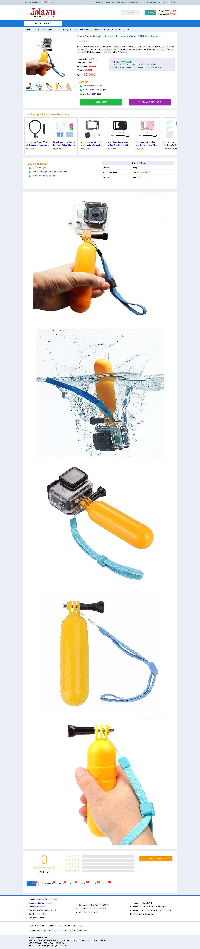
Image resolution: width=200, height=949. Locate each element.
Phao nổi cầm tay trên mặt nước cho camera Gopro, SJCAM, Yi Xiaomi (101, 30)
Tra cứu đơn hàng (150, 2)
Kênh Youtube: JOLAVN (88, 912)
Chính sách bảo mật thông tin (41, 903)
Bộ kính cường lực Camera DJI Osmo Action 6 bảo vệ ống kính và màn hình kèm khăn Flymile (90, 143)
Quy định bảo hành (36, 918)
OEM (90, 63)
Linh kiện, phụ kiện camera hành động (53, 30)
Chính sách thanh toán (38, 907)
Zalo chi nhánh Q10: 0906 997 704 (92, 909)
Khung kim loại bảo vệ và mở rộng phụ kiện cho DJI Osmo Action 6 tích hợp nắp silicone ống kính (118, 143)
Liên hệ (162, 2)
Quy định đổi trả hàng (101, 2)
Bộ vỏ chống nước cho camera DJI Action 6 (33, 143)
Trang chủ (30, 30)
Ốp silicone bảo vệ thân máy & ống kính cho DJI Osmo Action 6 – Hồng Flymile (172, 143)
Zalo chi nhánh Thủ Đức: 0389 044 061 (94, 905)
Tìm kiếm (130, 13)
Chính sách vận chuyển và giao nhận (43, 899)
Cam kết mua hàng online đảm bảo (126, 2)
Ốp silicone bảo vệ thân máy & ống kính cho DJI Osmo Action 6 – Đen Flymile (144, 143)
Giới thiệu (171, 2)
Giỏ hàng (150, 13)
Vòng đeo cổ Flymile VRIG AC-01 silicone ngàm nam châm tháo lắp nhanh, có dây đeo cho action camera (63, 143)
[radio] (34, 868)
